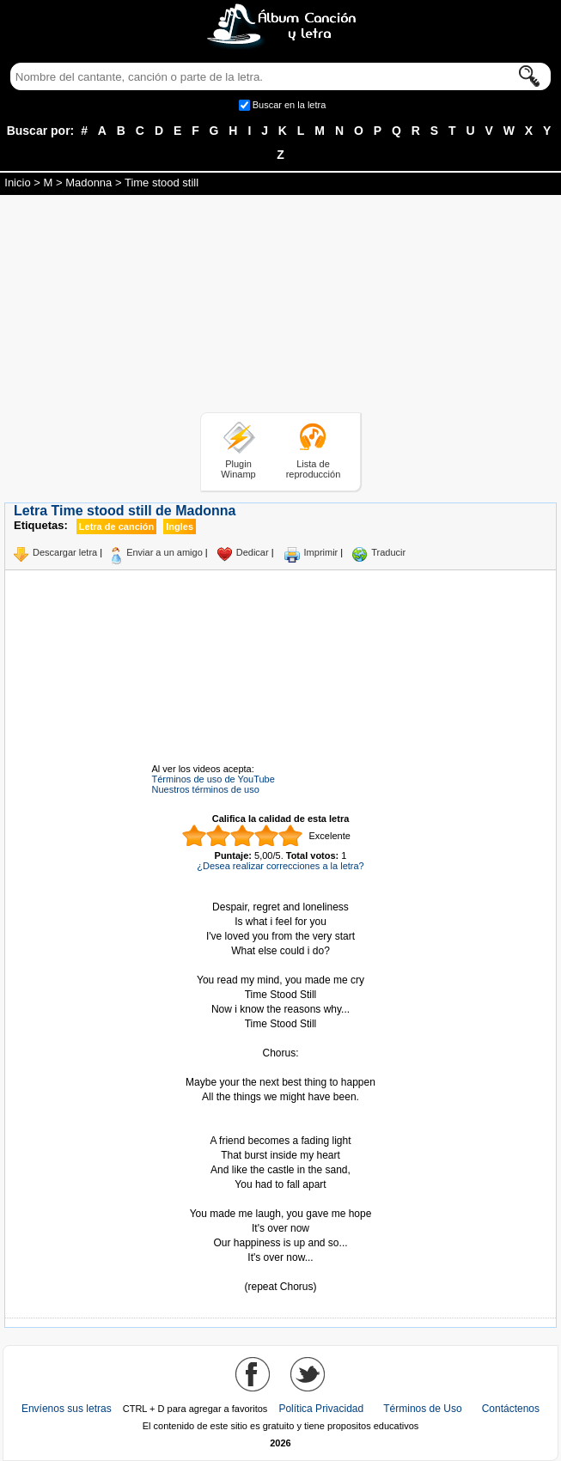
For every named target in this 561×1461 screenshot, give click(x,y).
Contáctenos (511, 1409)
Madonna (88, 182)
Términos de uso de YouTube (213, 779)
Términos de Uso (422, 1409)
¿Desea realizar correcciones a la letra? (280, 866)
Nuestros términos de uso (205, 789)
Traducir (388, 552)
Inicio (17, 182)
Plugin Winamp (238, 469)
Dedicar (252, 552)
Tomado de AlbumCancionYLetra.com (281, 1272)
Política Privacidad (320, 1409)
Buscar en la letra (289, 105)
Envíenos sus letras (66, 1409)
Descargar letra (65, 552)
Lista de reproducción (313, 469)
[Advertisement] (280, 307)
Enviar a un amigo (164, 552)
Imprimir (321, 552)
